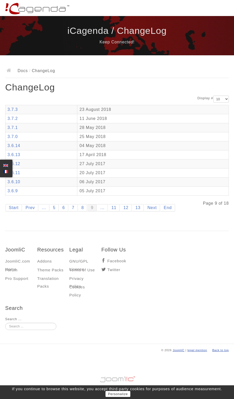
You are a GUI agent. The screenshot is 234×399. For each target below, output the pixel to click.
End (168, 207)
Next (152, 207)
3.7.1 (12, 127)
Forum (11, 270)
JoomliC (179, 350)
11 (113, 207)
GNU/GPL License (78, 262)
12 (125, 207)
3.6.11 (13, 173)
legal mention (197, 350)
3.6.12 (13, 164)
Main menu (225, 9)
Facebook (116, 261)
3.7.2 (12, 118)
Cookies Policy (77, 288)
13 (137, 207)
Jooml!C (117, 378)
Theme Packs (50, 270)
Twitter (113, 270)
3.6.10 (13, 182)
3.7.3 (12, 109)
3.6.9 (12, 191)
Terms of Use (82, 270)
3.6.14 (13, 145)
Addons (44, 261)
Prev (30, 207)
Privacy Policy (76, 279)
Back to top (220, 350)
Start (14, 207)
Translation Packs (48, 279)
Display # (205, 98)
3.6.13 (13, 154)
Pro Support (16, 278)
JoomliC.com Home (17, 262)
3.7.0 (12, 136)
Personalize (118, 394)
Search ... (13, 319)
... (44, 207)
